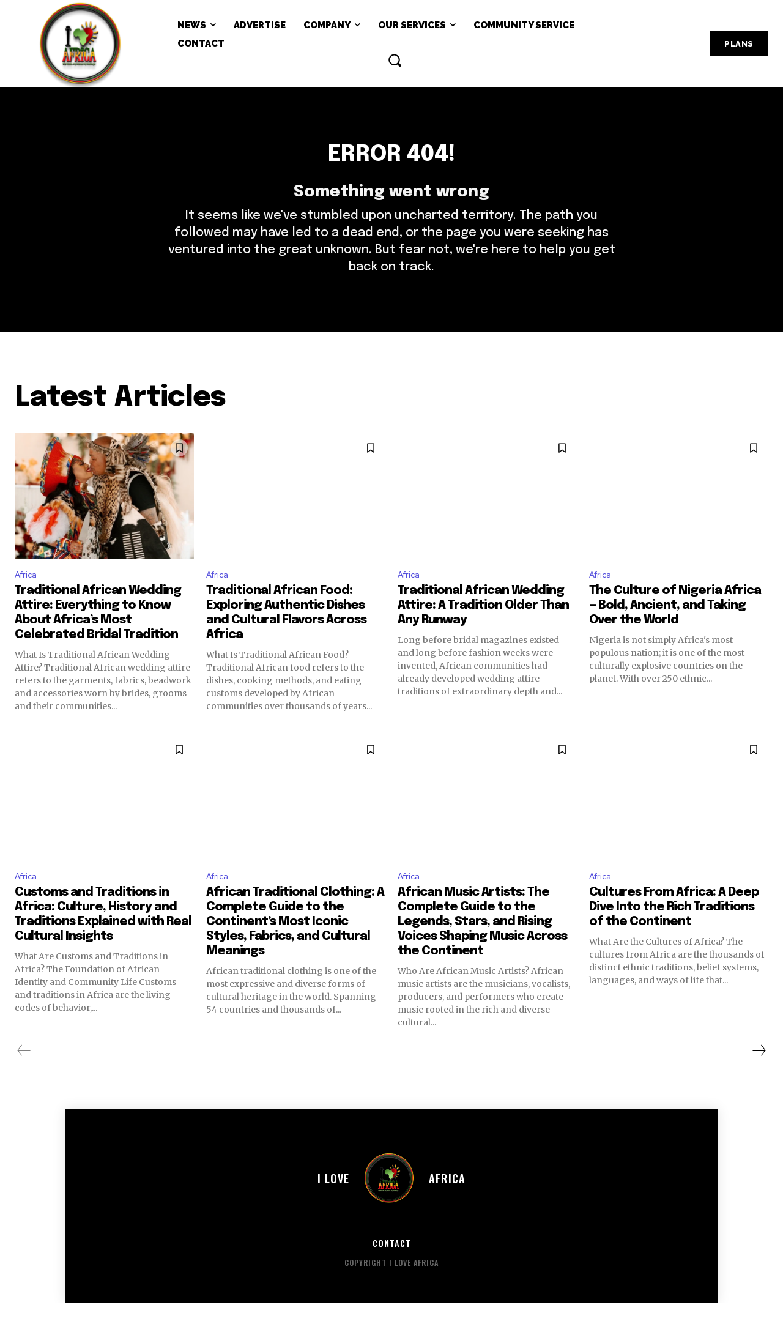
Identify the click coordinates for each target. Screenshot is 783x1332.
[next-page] (758, 1080)
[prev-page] (24, 1080)
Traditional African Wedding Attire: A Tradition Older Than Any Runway (483, 632)
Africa (28, 599)
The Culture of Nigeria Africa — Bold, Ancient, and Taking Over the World (675, 632)
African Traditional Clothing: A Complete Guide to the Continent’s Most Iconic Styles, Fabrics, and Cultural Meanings (295, 951)
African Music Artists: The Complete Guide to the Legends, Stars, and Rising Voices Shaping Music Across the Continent (482, 951)
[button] (394, 60)
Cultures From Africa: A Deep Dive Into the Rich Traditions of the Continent (674, 936)
